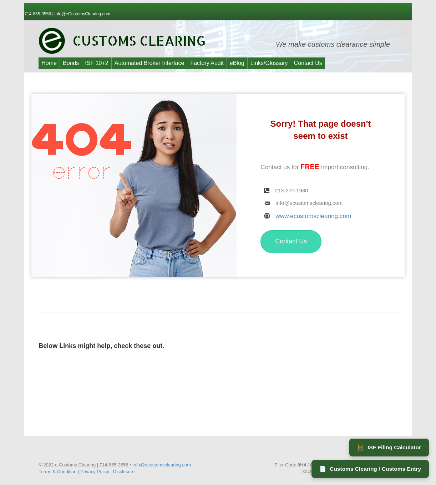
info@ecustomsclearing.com (162, 465)
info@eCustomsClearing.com (82, 13)
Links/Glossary (269, 63)
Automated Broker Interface (149, 63)
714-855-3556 (38, 13)
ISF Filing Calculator (389, 447)
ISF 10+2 (96, 63)
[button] (290, 241)
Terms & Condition (57, 471)
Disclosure (124, 471)
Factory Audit (206, 63)
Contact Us (308, 63)
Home (49, 63)
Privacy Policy (94, 471)
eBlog (237, 63)
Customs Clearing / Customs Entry (370, 469)
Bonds (71, 63)
